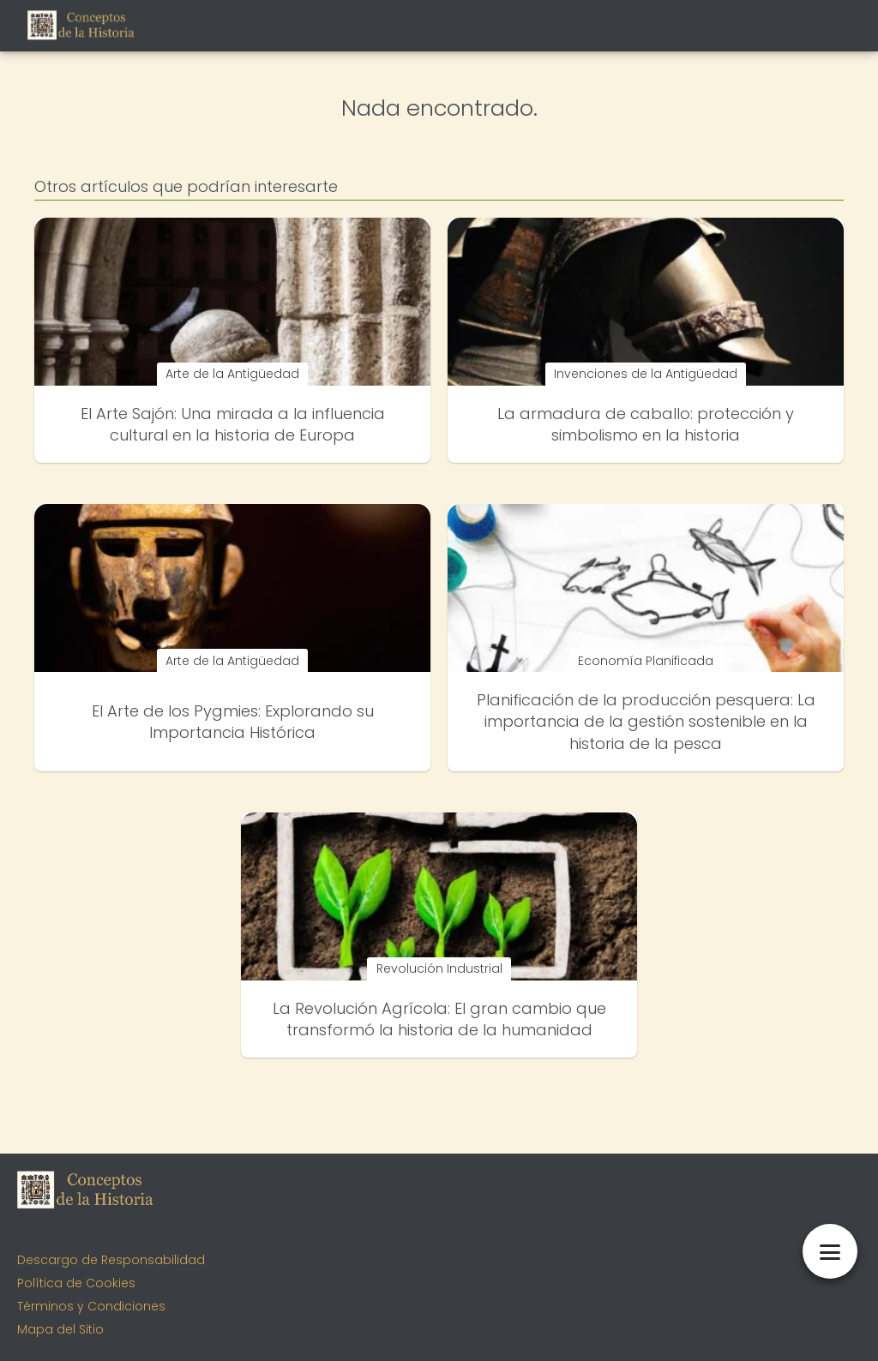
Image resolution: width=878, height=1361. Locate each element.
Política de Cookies (76, 1283)
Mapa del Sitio (60, 1329)
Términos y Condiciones (91, 1306)
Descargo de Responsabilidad (111, 1259)
